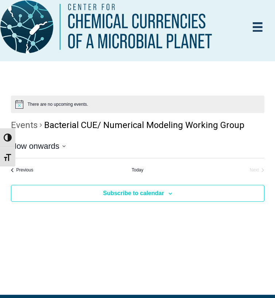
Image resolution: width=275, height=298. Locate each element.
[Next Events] (257, 170)
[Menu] (258, 27)
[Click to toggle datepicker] (38, 146)
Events (24, 125)
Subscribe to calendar (133, 193)
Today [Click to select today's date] (137, 170)
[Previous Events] (22, 170)
